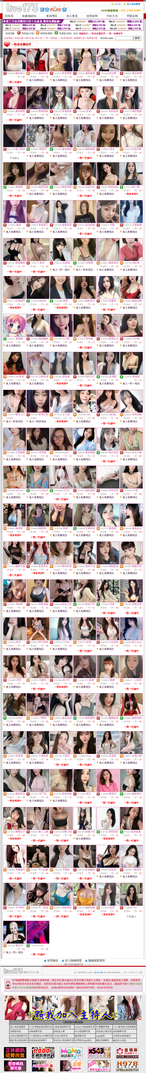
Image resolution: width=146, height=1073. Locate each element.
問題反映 (132, 15)
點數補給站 (29, 15)
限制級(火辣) (28, 33)
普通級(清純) (65, 33)
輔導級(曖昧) (46, 33)
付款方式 (112, 15)
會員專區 (51, 15)
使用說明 (92, 15)
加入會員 (72, 15)
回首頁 (9, 15)
